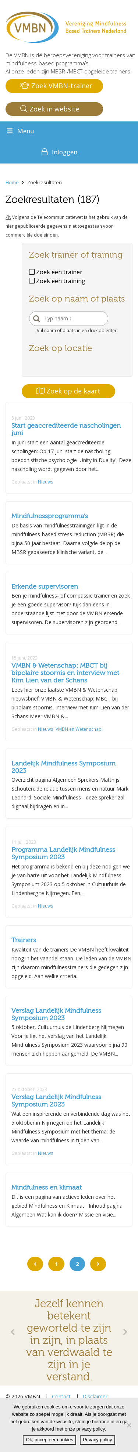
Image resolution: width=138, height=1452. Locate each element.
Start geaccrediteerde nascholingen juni (66, 429)
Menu (20, 131)
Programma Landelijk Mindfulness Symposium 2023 (63, 853)
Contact (61, 1396)
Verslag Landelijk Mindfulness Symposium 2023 (56, 1014)
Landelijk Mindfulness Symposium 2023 (63, 767)
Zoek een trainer (55, 272)
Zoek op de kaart (68, 390)
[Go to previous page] (35, 1264)
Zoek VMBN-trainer (56, 85)
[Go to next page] (98, 1264)
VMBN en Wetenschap (79, 729)
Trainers (23, 940)
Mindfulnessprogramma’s (49, 516)
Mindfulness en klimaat (46, 1187)
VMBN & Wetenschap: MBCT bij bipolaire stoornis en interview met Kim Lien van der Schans (65, 673)
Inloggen (64, 152)
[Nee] (128, 1425)
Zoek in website (49, 108)
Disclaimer (94, 1396)
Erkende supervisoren (44, 587)
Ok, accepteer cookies (49, 1439)
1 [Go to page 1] (56, 1263)
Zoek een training (57, 281)
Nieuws (45, 482)
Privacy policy (97, 1439)
